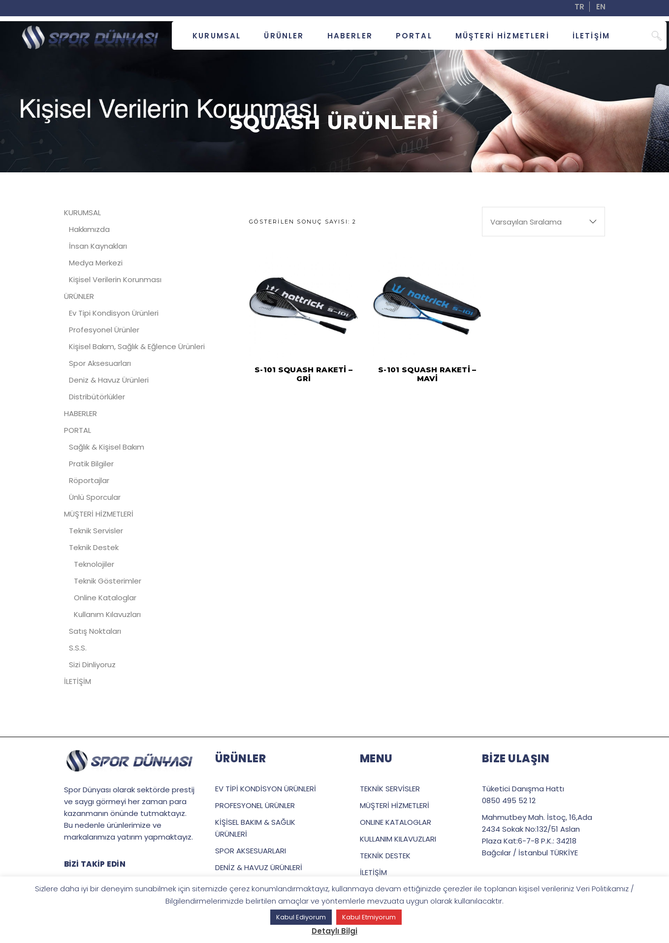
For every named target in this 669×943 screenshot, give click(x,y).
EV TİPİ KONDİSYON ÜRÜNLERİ (265, 788)
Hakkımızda (89, 229)
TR (579, 6)
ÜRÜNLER (79, 296)
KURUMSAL (82, 212)
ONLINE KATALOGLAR (395, 822)
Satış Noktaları (95, 631)
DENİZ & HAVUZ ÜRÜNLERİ (258, 867)
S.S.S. (78, 648)
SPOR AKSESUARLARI (250, 850)
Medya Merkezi (96, 263)
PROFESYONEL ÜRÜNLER (255, 805)
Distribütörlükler (97, 396)
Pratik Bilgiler (91, 463)
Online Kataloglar (105, 597)
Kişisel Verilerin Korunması (115, 279)
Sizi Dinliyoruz (92, 664)
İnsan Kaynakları (98, 246)
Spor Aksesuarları (100, 363)
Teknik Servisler (96, 530)
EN (600, 6)
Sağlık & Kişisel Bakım (106, 447)
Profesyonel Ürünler (104, 330)
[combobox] (543, 221)
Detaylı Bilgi (334, 931)
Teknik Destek (94, 547)
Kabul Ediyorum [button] (301, 917)
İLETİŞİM (77, 681)
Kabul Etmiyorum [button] (369, 917)
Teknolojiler (94, 564)
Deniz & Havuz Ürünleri (109, 380)
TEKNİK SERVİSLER (390, 788)
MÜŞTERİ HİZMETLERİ (98, 514)
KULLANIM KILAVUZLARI (398, 839)
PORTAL (77, 430)
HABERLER (80, 413)
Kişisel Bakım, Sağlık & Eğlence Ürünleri (137, 346)
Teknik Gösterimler (107, 581)
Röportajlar (89, 480)
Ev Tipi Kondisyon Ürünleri (114, 313)
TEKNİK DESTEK (385, 855)
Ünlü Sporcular (95, 497)
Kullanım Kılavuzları (107, 614)
